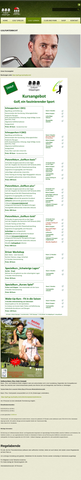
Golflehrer (14, 414)
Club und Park (50, 21)
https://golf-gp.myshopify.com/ (21, 75)
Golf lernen (33, 21)
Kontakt (74, 21)
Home (5, 21)
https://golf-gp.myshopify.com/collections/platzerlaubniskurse (21, 397)
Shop (63, 21)
